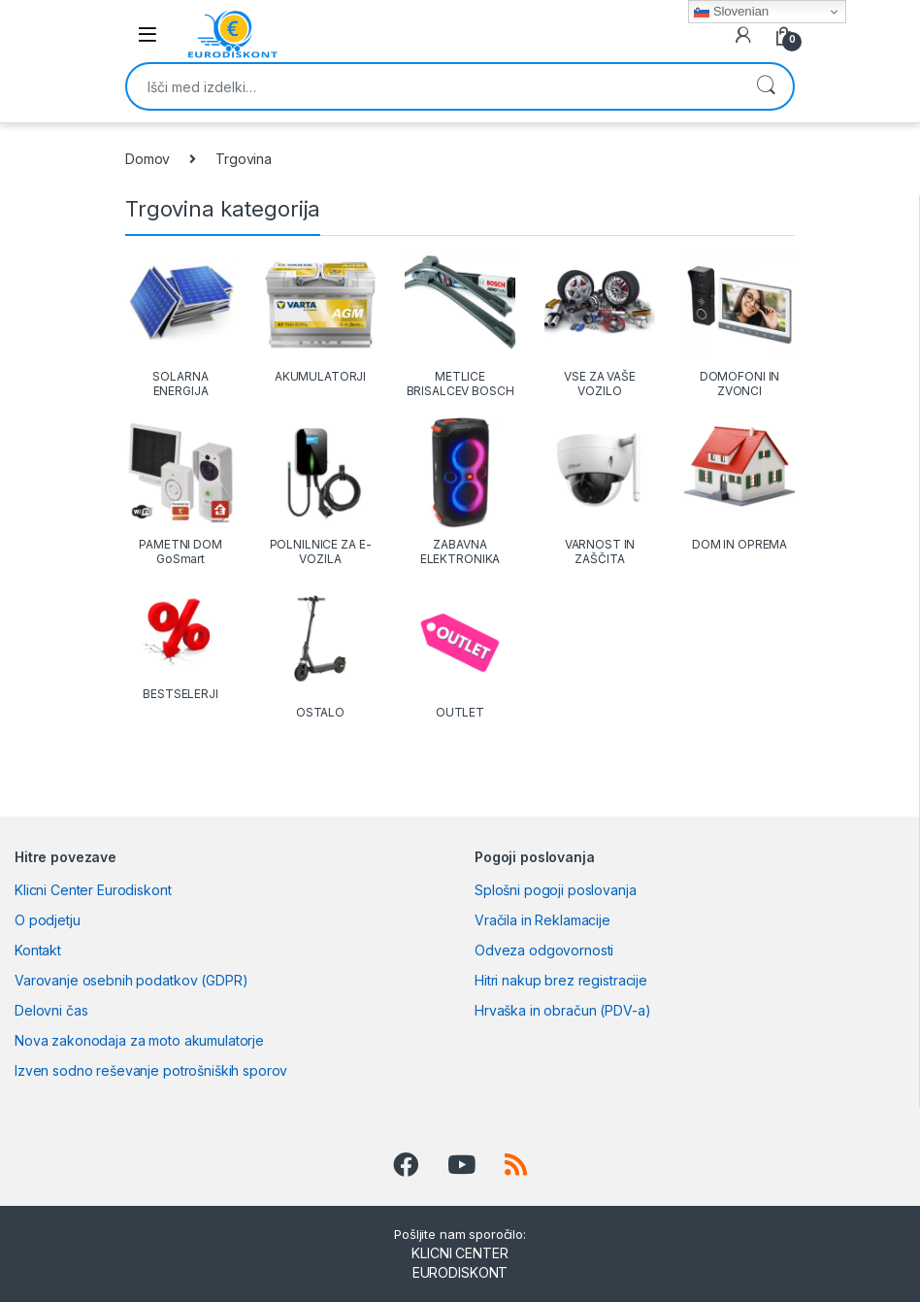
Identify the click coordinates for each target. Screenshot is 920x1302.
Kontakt (38, 950)
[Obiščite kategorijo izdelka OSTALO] (320, 652)
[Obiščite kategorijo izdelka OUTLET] (460, 652)
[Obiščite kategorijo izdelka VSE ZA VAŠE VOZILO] (599, 324)
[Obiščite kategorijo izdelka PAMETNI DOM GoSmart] (180, 491)
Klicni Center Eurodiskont (93, 890)
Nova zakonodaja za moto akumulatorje (139, 1040)
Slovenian (731, 11)
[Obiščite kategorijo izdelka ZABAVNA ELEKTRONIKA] (460, 491)
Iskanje (766, 86)
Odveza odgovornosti (544, 950)
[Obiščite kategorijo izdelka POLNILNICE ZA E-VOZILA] (320, 491)
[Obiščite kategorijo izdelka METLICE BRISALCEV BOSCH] (460, 324)
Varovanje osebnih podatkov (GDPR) (131, 980)
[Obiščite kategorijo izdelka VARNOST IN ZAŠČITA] (599, 491)
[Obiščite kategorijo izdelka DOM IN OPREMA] (739, 484)
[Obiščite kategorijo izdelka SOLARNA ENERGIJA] (180, 324)
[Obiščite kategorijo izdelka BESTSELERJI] (180, 643)
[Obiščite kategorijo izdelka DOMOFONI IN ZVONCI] (739, 324)
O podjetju (48, 920)
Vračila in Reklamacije (542, 920)
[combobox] (433, 86)
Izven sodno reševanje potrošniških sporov (151, 1070)
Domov (147, 158)
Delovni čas (51, 1010)
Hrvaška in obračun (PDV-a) (562, 1010)
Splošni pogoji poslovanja (556, 890)
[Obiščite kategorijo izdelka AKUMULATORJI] (320, 317)
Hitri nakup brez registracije (561, 980)
